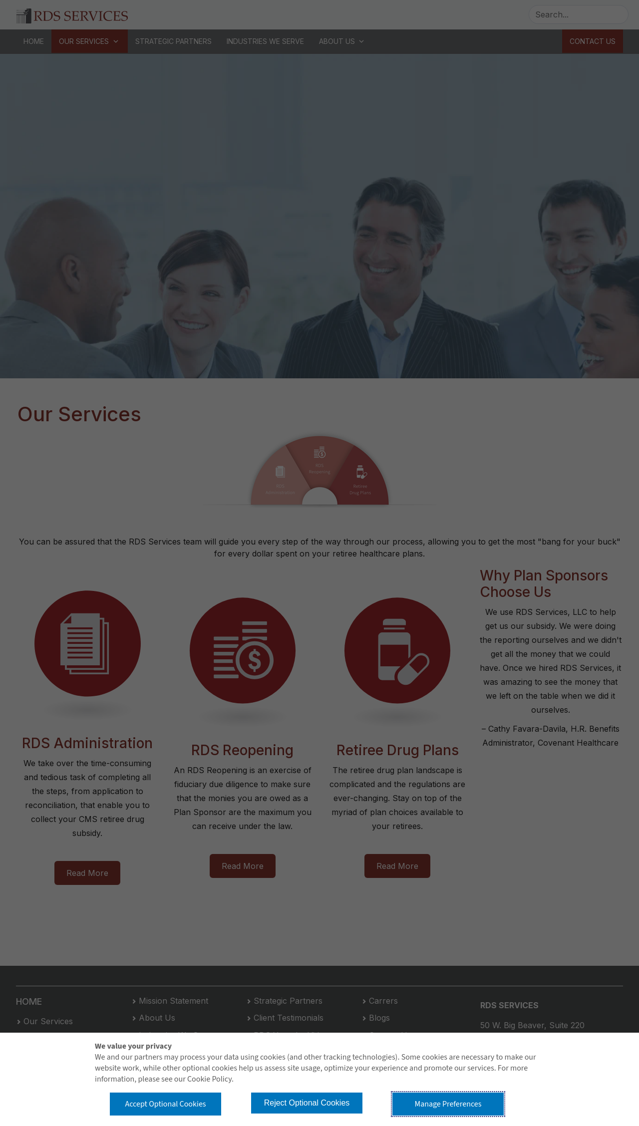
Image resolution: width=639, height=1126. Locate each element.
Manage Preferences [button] (448, 1104)
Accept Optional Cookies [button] (165, 1104)
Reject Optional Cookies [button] (307, 1103)
